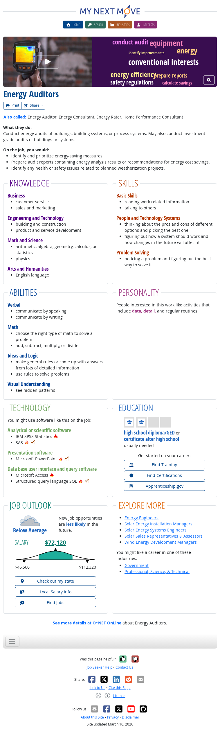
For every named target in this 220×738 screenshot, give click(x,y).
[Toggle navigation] (12, 641)
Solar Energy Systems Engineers (156, 530)
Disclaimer (130, 717)
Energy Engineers (141, 517)
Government (137, 565)
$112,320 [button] (87, 567)
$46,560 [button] (22, 567)
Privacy (113, 717)
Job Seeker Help (99, 667)
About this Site (92, 717)
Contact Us (124, 667)
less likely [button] (76, 524)
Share (32, 105)
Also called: (14, 117)
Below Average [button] (30, 530)
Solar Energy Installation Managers (158, 524)
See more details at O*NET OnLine (87, 623)
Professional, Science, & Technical (157, 571)
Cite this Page (120, 687)
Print (12, 105)
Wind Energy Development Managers (161, 542)
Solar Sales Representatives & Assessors (164, 536)
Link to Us (97, 687)
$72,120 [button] (55, 542)
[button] (56, 436)
